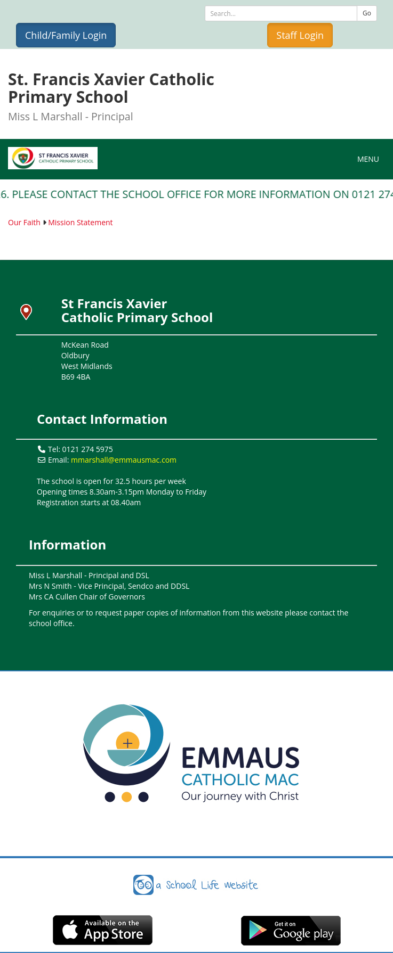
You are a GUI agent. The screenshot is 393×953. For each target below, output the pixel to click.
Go (367, 13)
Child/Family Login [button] (66, 35)
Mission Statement (80, 222)
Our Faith (24, 222)
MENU (371, 158)
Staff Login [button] (300, 35)
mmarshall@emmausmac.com (124, 460)
